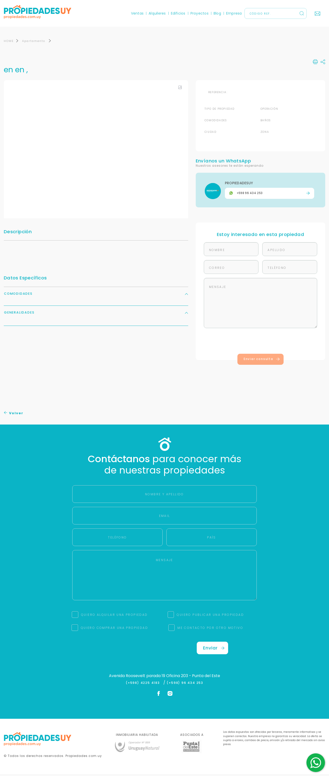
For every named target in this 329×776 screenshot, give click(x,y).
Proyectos (199, 13)
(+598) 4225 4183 (144, 685)
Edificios (178, 13)
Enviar (214, 650)
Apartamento (34, 43)
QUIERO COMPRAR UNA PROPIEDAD (114, 630)
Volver (13, 415)
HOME (9, 43)
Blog (217, 13)
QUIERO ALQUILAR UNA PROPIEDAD (114, 617)
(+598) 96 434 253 (185, 685)
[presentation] (260, 344)
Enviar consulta (262, 361)
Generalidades (96, 314)
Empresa (234, 13)
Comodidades (96, 295)
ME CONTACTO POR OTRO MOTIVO (210, 630)
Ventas (137, 13)
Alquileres (157, 13)
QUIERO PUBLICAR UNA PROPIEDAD (210, 617)
